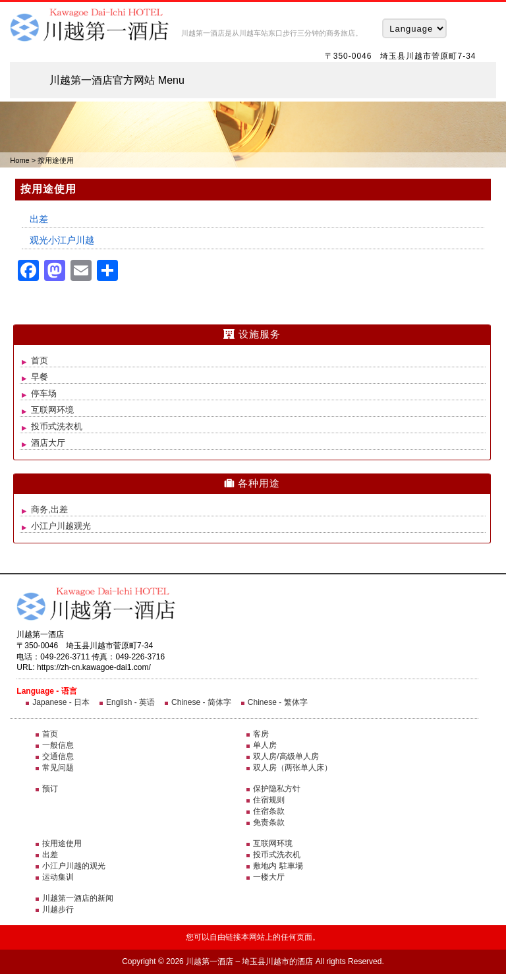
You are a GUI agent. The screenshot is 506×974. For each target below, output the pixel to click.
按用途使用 (62, 843)
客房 (261, 734)
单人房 (265, 745)
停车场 (44, 393)
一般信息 (58, 745)
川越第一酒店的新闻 (77, 898)
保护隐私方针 (276, 788)
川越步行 (58, 909)
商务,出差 (49, 509)
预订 (50, 788)
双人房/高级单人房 (285, 756)
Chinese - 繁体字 (278, 702)
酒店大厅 (48, 443)
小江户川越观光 (61, 526)
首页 (39, 360)
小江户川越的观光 (73, 865)
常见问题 (58, 767)
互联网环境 (52, 410)
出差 (39, 219)
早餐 (39, 377)
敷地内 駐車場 (277, 865)
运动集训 (58, 877)
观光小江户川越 (62, 240)
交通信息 (58, 756)
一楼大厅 (269, 877)
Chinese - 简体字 (201, 702)
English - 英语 (130, 702)
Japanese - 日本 (61, 702)
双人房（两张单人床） (292, 767)
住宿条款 (269, 811)
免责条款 (269, 822)
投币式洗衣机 (56, 426)
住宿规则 (269, 800)
